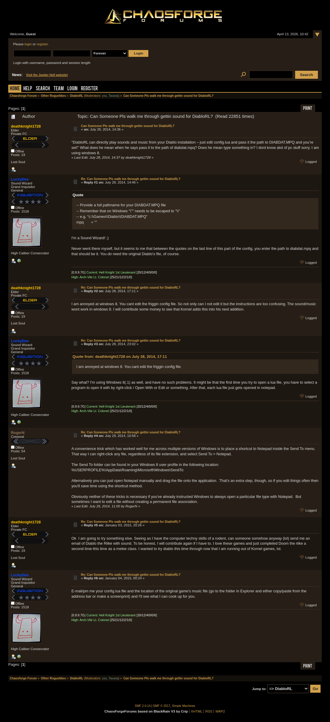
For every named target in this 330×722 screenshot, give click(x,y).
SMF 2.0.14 (143, 705)
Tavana (113, 95)
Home (15, 89)
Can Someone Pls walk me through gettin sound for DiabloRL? (128, 126)
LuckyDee (20, 179)
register (42, 44)
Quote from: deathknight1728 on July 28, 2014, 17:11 (120, 356)
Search (43, 89)
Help (27, 89)
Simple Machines (183, 705)
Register (89, 89)
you (104, 95)
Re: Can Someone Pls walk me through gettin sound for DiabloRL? (131, 179)
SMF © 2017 (161, 705)
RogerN (18, 432)
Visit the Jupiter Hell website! (47, 75)
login (28, 44)
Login (72, 89)
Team (58, 89)
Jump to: (259, 689)
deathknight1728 (26, 126)
